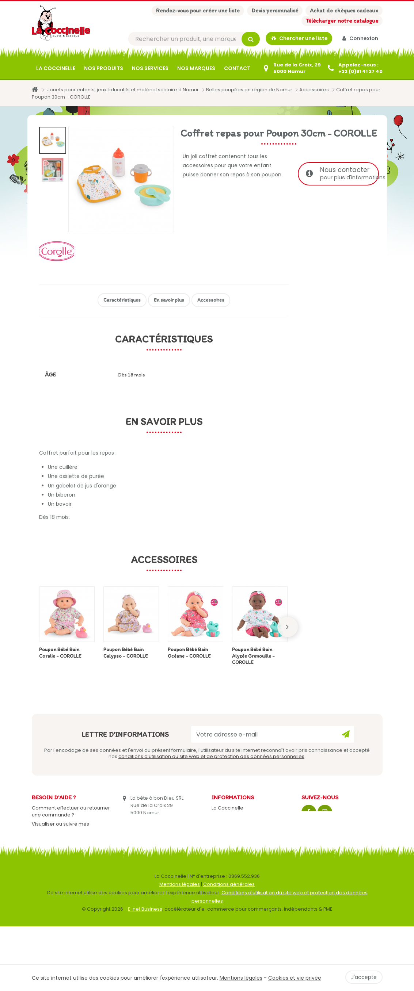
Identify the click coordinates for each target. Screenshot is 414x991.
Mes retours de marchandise (66, 841)
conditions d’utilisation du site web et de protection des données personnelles (211, 757)
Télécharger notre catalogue (342, 20)
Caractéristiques (122, 301)
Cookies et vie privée (294, 978)
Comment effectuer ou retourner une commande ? (71, 812)
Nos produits (103, 69)
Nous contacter (342, 174)
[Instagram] (325, 813)
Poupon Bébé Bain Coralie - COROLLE (60, 653)
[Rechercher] (194, 39)
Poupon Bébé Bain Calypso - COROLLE (125, 653)
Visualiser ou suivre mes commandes (60, 828)
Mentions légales (179, 949)
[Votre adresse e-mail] (272, 735)
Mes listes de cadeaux (58, 882)
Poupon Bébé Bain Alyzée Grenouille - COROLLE (253, 656)
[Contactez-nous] (291, 69)
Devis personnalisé (274, 10)
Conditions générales (229, 949)
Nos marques (196, 69)
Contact (237, 69)
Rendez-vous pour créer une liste (198, 10)
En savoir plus (169, 301)
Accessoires (210, 301)
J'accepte (364, 977)
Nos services (150, 69)
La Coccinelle (55, 69)
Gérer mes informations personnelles (60, 869)
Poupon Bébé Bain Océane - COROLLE (189, 653)
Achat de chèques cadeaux (344, 10)
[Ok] (345, 735)
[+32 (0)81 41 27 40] (355, 69)
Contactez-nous (231, 818)
